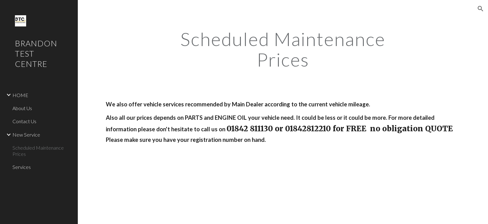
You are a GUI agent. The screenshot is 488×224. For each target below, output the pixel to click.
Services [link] (21, 167)
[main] (283, 49)
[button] (480, 8)
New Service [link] (26, 135)
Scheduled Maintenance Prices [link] (38, 150)
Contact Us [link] (24, 121)
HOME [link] (20, 95)
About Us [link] (22, 108)
